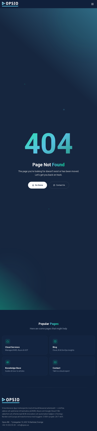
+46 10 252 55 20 (9, 425)
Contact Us (59, 185)
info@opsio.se (23, 425)
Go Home (37, 185)
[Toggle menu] (92, 4)
